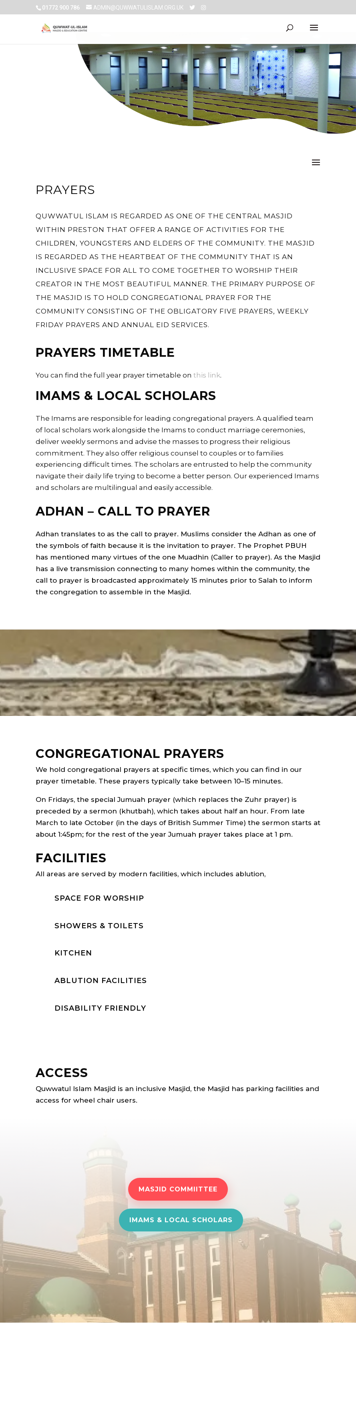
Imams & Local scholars (181, 1220)
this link (206, 375)
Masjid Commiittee (178, 1189)
